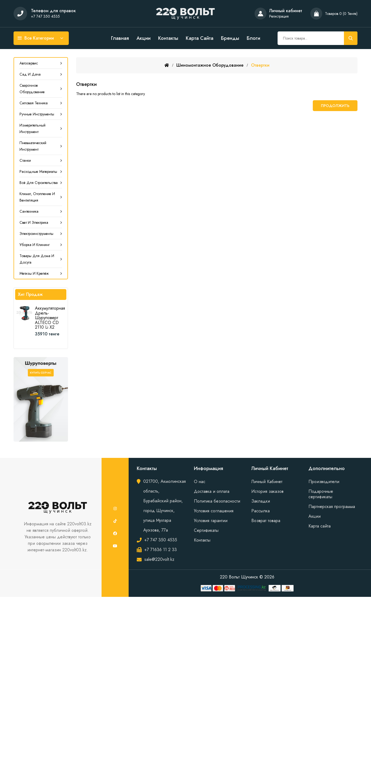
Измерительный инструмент (32, 128)
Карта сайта (199, 38)
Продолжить (335, 105)
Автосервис (28, 63)
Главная (120, 38)
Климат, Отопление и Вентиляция (37, 197)
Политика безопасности (217, 501)
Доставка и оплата (211, 491)
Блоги (253, 38)
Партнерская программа (331, 506)
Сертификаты (206, 530)
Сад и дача (30, 74)
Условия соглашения (213, 511)
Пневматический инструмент (32, 146)
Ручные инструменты (36, 114)
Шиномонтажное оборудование (209, 65)
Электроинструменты (36, 233)
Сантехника (28, 211)
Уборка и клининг (34, 244)
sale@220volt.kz (159, 559)
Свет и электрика (33, 222)
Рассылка (260, 511)
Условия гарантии (210, 520)
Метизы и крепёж (34, 273)
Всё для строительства (38, 182)
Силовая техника (33, 103)
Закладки (260, 501)
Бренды (230, 38)
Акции (143, 38)
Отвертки (260, 65)
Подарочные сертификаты (320, 494)
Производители (323, 481)
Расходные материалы (38, 171)
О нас (199, 481)
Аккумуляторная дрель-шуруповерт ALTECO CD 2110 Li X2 (50, 317)
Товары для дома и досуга (36, 259)
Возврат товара (265, 520)
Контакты (168, 38)
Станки (25, 160)
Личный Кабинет (266, 481)
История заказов (267, 491)
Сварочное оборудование (32, 89)
